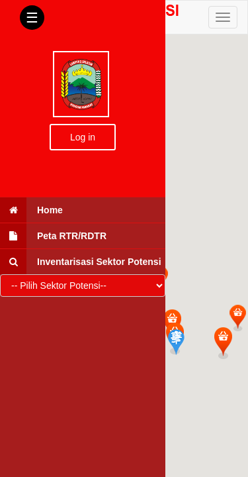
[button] (238, 317)
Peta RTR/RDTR (53, 235)
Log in (82, 137)
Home (31, 210)
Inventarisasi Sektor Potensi (80, 261)
